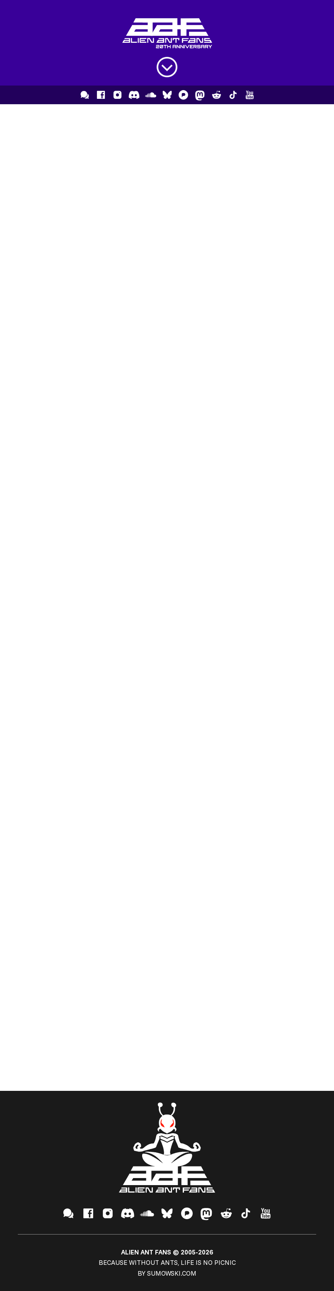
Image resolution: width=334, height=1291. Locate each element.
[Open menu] (167, 67)
